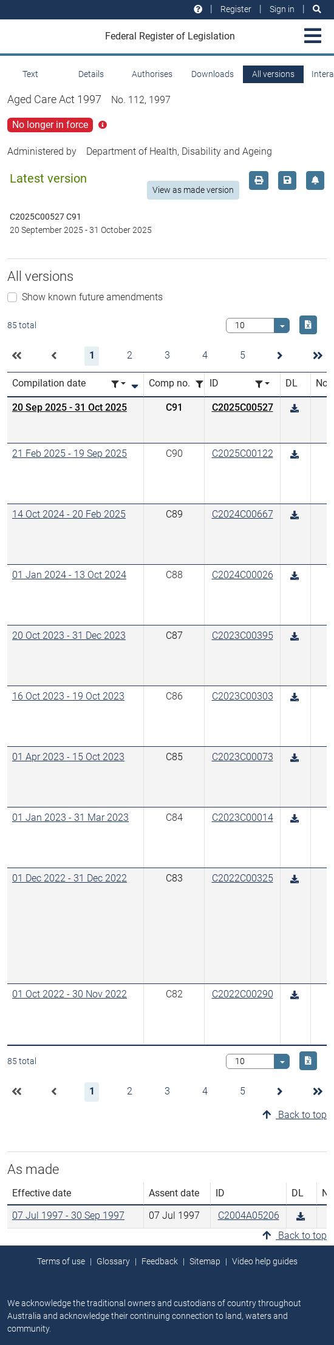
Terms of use (61, 1261)
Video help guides (265, 1261)
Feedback (159, 1261)
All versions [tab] (273, 74)
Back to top (294, 1115)
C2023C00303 (242, 696)
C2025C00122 (242, 453)
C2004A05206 (248, 1215)
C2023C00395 (242, 635)
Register (235, 9)
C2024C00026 (242, 575)
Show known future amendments (92, 297)
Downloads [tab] (212, 74)
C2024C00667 (242, 514)
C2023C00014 (242, 817)
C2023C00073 (242, 757)
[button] (16, 356)
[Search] (317, 9)
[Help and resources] (198, 9)
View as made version (193, 190)
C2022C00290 (242, 994)
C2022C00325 (242, 878)
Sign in (282, 9)
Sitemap (204, 1261)
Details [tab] (91, 74)
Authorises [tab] (152, 74)
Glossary (113, 1261)
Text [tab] (30, 74)
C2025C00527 (242, 407)
